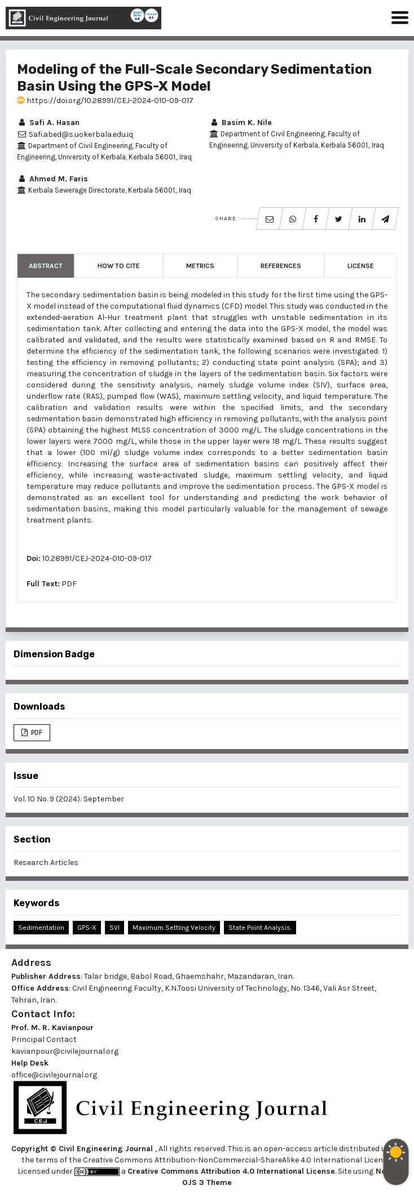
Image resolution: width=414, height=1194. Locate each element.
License (360, 266)
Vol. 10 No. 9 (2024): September (69, 799)
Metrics (200, 266)
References (281, 266)
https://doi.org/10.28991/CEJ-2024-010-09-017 (105, 100)
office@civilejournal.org (54, 1075)
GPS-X (86, 928)
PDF (69, 584)
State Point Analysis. (260, 928)
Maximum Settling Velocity (174, 928)
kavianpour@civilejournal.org (64, 1051)
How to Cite (119, 266)
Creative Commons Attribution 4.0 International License (231, 1171)
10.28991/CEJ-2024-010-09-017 (97, 558)
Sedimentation (41, 928)
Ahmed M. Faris (52, 179)
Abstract (46, 266)
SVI (114, 928)
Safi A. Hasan (48, 122)
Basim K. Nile (240, 122)
